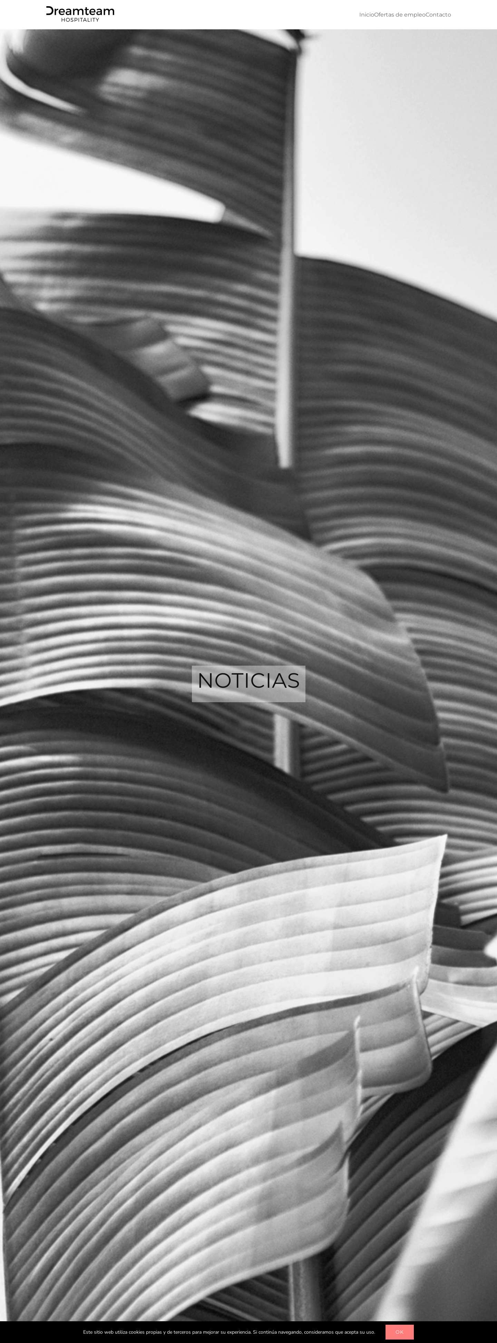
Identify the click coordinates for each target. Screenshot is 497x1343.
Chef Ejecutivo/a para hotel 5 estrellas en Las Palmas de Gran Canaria (366, 375)
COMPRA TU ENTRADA (370, 678)
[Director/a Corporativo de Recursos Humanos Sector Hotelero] (280, 306)
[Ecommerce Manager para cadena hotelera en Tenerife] (280, 454)
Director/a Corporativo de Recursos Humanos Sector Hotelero (361, 301)
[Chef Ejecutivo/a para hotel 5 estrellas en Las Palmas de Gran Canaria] (280, 380)
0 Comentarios (362, 321)
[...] (381, 342)
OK (400, 1332)
